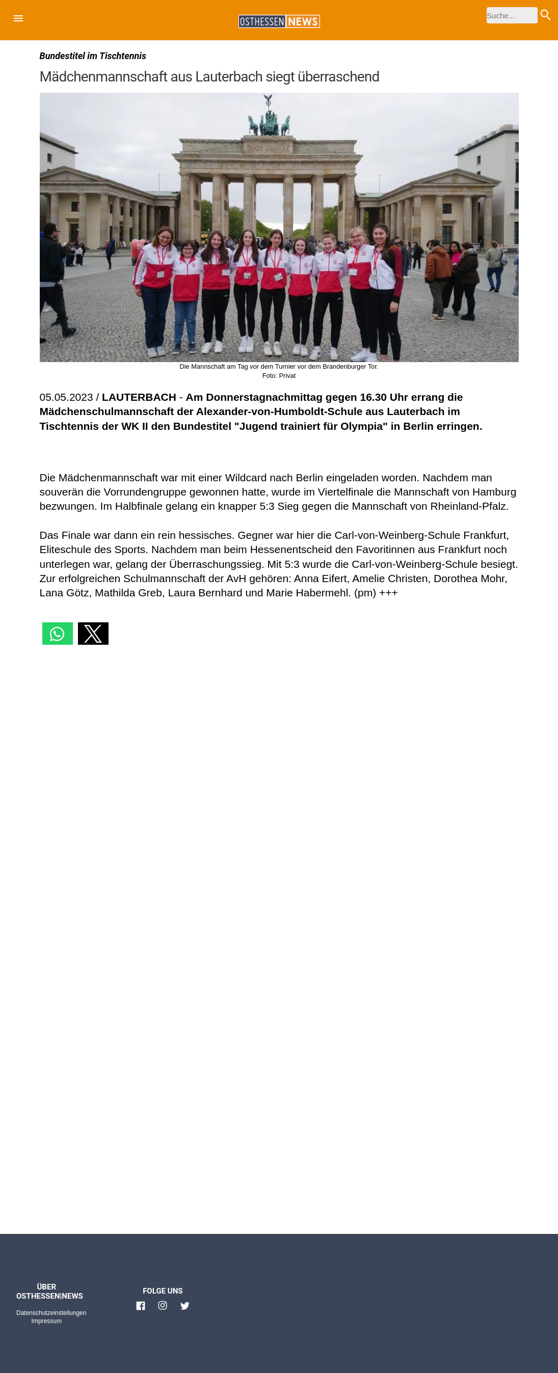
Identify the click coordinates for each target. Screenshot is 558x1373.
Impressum (47, 1321)
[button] (18, 20)
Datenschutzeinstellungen (51, 1312)
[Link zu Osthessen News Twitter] (185, 1309)
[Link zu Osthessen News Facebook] (140, 1309)
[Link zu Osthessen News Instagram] (162, 1309)
